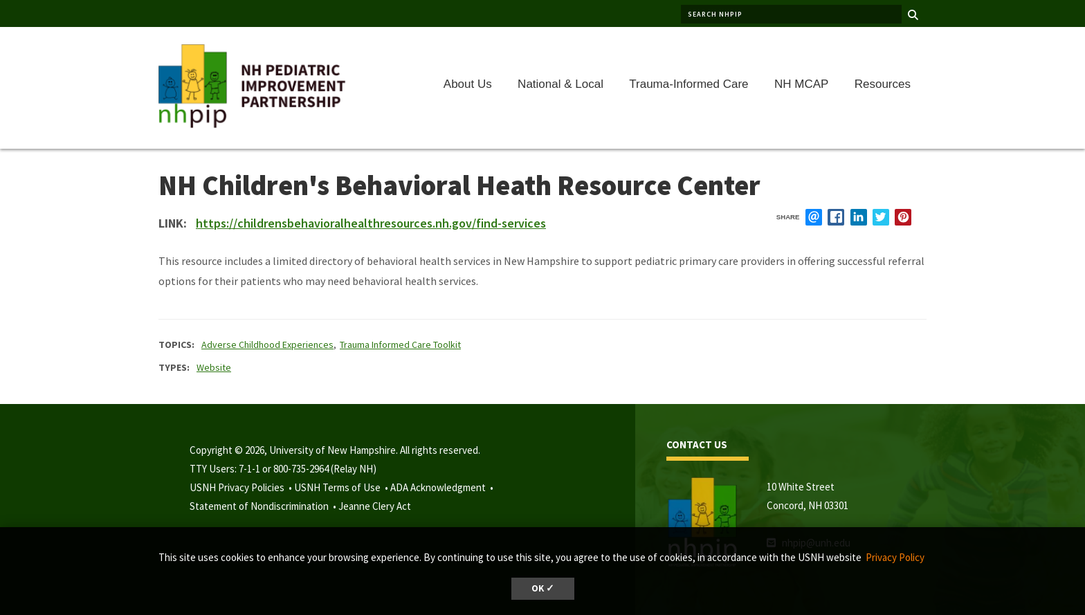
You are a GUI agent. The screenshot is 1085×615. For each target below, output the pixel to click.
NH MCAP (801, 84)
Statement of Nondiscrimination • (264, 506)
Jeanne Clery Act (374, 506)
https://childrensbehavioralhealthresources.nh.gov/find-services (371, 223)
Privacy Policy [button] (895, 557)
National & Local (560, 84)
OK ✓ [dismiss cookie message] (542, 588)
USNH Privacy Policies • (242, 487)
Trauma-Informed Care (688, 84)
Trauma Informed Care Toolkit (400, 344)
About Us (468, 84)
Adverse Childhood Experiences (267, 344)
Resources (883, 84)
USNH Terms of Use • (342, 487)
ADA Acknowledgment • (442, 487)
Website (214, 367)
